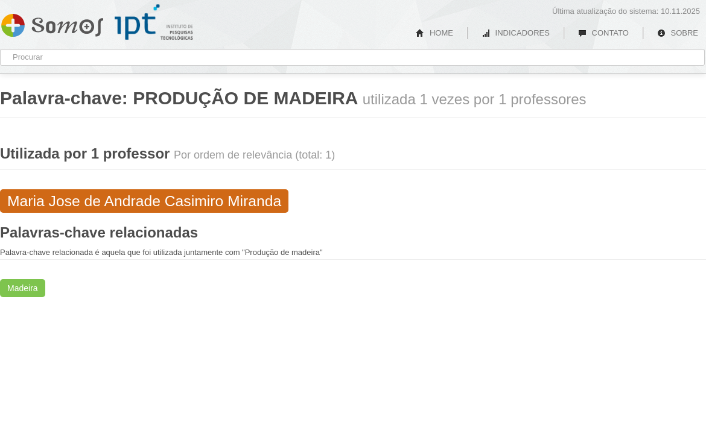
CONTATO (603, 32)
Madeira (22, 288)
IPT (154, 22)
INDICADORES (516, 32)
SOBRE (677, 32)
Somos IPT (52, 23)
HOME (434, 32)
